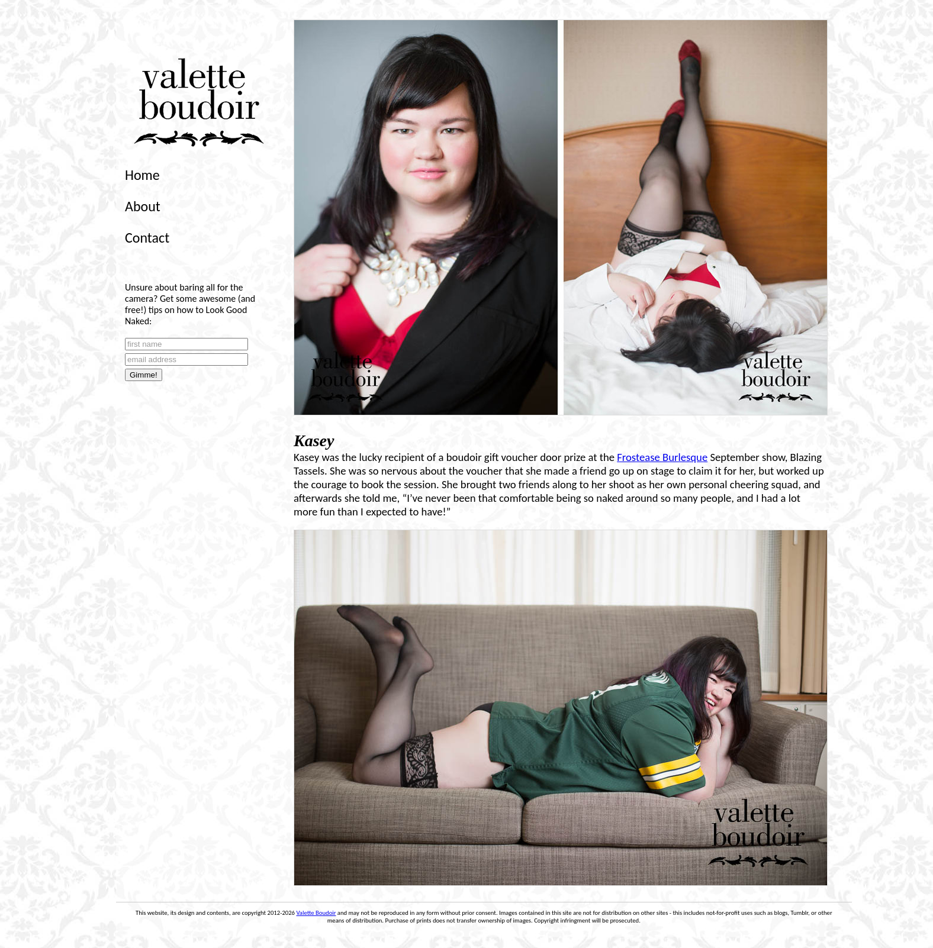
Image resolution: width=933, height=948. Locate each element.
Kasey (314, 440)
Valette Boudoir (316, 913)
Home (142, 174)
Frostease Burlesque (662, 457)
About (142, 206)
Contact (147, 237)
